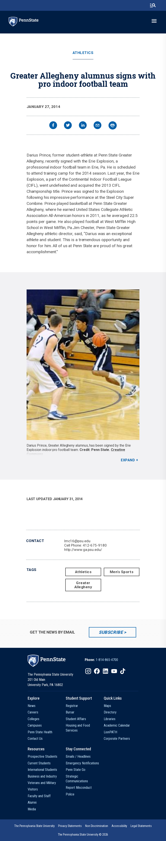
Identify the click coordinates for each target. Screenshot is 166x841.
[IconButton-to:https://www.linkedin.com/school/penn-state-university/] (105, 671)
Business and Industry (42, 776)
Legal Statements (141, 826)
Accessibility (119, 826)
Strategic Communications (77, 778)
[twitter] (68, 125)
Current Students (39, 763)
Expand (128, 460)
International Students (42, 770)
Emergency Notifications (82, 763)
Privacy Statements (70, 826)
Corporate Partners (117, 739)
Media (32, 809)
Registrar (72, 706)
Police (70, 794)
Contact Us (35, 739)
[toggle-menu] (154, 21)
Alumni (32, 802)
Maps (107, 706)
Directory (110, 712)
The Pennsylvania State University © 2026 (83, 834)
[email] (97, 125)
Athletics (83, 53)
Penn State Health (40, 732)
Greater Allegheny (83, 585)
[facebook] (53, 125)
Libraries (109, 719)
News (31, 706)
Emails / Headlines (78, 756)
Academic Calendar (117, 725)
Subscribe (111, 632)
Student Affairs (76, 719)
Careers (33, 712)
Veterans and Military (42, 783)
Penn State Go (75, 770)
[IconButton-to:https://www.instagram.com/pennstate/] (88, 671)
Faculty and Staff (39, 796)
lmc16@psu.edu (77, 541)
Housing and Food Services (78, 727)
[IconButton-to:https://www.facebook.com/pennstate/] (96, 671)
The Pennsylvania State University (34, 826)
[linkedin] (83, 125)
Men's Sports (121, 572)
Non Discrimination (96, 826)
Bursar (70, 712)
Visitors (33, 789)
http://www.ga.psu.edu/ (83, 549)
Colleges (33, 719)
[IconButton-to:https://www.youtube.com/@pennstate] (114, 671)
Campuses (35, 725)
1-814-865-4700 (107, 660)
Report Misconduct (79, 788)
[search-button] (152, 5)
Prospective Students (42, 756)
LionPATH (110, 732)
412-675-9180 (95, 545)
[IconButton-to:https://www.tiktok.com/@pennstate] (122, 671)
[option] (101, 659)
